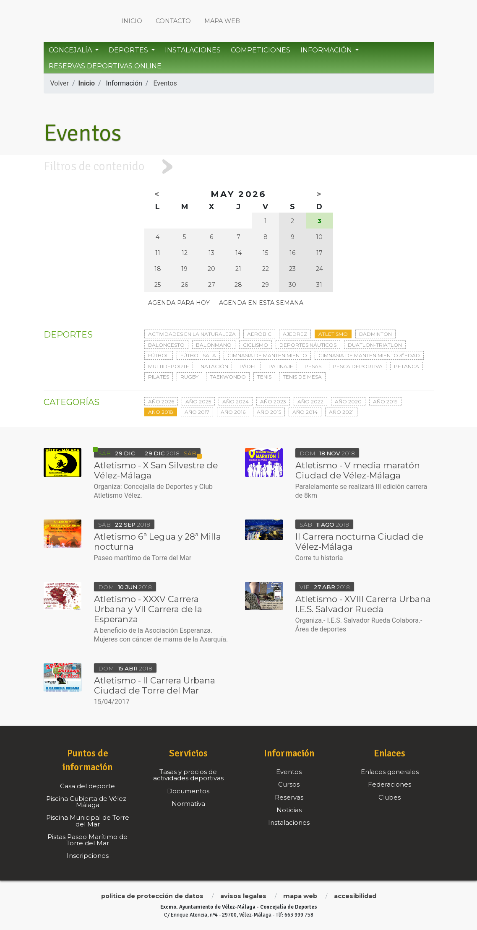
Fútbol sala (198, 355)
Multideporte (168, 366)
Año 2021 (341, 412)
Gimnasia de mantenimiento (267, 355)
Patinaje (280, 366)
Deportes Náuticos (307, 345)
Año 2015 (269, 412)
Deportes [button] (129, 50)
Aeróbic (259, 334)
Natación (214, 366)
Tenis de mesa (302, 377)
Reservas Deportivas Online (105, 66)
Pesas (313, 366)
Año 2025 (198, 401)
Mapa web (222, 21)
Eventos (165, 83)
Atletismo (333, 334)
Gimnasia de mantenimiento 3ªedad (369, 355)
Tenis (264, 377)
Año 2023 (273, 401)
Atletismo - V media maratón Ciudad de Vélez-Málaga (357, 470)
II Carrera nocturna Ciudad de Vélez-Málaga (359, 541)
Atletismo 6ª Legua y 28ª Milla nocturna (157, 541)
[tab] (238, 166)
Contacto (173, 21)
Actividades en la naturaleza (192, 334)
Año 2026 (161, 401)
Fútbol (158, 355)
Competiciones (260, 50)
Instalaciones (193, 50)
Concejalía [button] (71, 50)
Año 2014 (305, 412)
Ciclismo (255, 345)
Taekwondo (228, 377)
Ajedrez (295, 334)
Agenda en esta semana (261, 303)
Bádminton (375, 334)
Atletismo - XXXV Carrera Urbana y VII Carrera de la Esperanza (148, 609)
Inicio (131, 21)
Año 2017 (197, 412)
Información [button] (327, 50)
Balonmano (214, 345)
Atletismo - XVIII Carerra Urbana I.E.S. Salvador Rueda (363, 604)
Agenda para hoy (179, 303)
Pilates (158, 377)
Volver (59, 83)
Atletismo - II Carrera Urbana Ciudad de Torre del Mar (154, 685)
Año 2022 (310, 401)
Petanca (406, 366)
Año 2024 (235, 401)
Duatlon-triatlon (375, 345)
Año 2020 (348, 401)
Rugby (189, 377)
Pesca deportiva (358, 366)
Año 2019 (385, 401)
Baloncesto (166, 345)
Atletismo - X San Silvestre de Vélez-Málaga (156, 470)
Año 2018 (160, 412)
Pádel (248, 366)
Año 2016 (233, 412)
